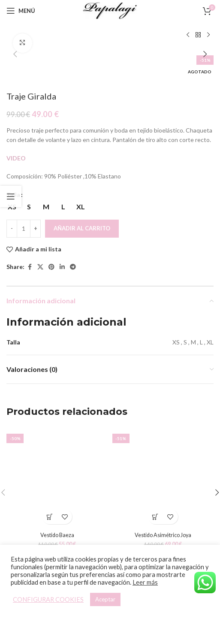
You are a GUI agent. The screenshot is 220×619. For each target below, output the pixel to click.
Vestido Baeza (57, 534)
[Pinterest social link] (51, 267)
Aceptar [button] (105, 599)
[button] (15, 54)
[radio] (29, 206)
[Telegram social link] (72, 267)
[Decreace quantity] (11, 229)
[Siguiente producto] (208, 35)
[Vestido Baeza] (57, 478)
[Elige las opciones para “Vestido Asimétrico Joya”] (155, 516)
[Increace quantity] (35, 229)
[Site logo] (110, 10)
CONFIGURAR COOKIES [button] (48, 599)
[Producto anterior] (188, 35)
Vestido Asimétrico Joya (163, 534)
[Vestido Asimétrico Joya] (163, 478)
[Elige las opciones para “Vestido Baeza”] (49, 516)
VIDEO (16, 158)
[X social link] (40, 267)
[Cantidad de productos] (23, 229)
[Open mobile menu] (20, 10)
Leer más (145, 582)
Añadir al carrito (82, 228)
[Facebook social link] (29, 267)
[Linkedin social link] (62, 267)
